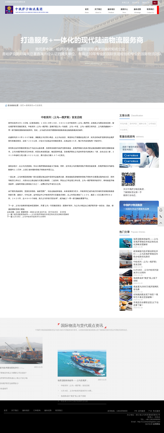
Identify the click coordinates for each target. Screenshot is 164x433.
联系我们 (150, 11)
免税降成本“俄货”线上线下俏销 (73, 424)
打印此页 (53, 212)
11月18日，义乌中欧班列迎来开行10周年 (29, 217)
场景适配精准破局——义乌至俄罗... (73, 408)
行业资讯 (38, 105)
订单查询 (36, 410)
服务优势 (137, 11)
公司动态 (152, 124)
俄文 (153, 3)
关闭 (63, 212)
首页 (87, 11)
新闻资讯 (29, 105)
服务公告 (144, 3)
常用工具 (124, 3)
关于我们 (98, 11)
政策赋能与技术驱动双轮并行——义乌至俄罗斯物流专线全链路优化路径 (145, 254)
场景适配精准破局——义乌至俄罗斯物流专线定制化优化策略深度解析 (41, 214)
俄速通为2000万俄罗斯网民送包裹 (74, 429)
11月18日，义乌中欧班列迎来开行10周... (77, 419)
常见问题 (123, 124)
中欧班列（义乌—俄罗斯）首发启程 (75, 413)
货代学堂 (134, 3)
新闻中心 (124, 11)
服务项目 (111, 11)
